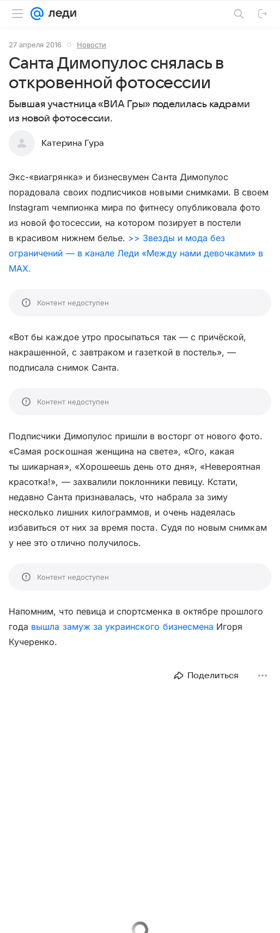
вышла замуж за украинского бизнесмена (122, 626)
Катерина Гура (72, 143)
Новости (91, 44)
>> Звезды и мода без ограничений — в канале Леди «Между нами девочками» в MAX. (136, 253)
